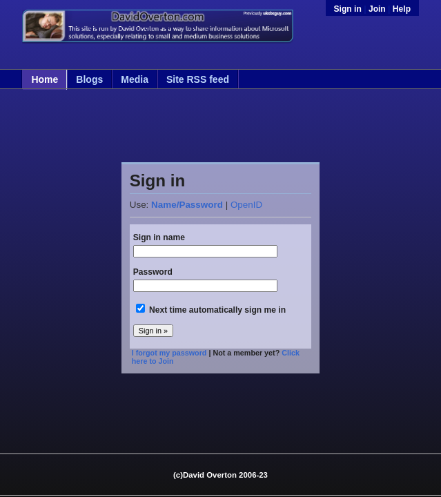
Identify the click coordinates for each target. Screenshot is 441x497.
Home (44, 79)
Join (377, 9)
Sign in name (159, 237)
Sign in (349, 9)
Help (402, 9)
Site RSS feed (197, 79)
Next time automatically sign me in (217, 310)
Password (153, 272)
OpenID (246, 204)
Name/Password (187, 204)
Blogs (89, 79)
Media (134, 79)
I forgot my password (169, 353)
